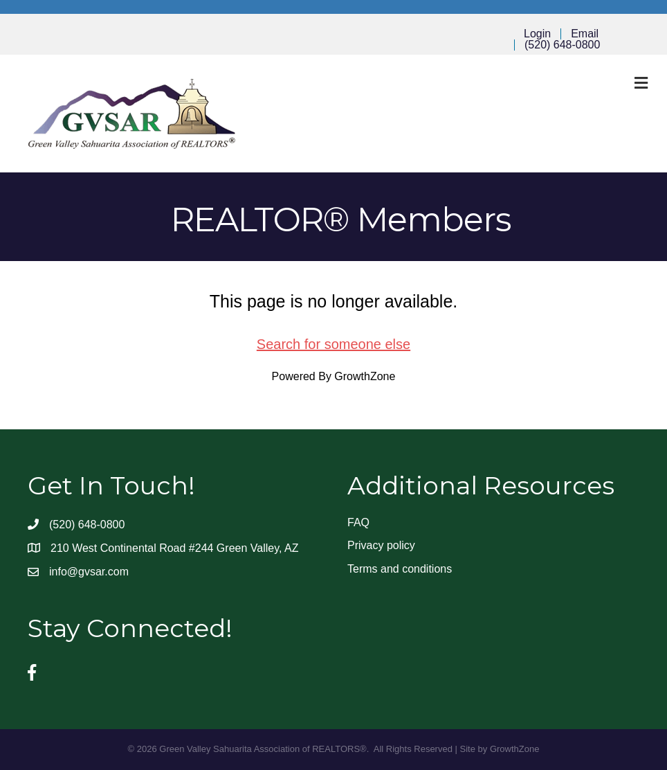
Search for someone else (333, 344)
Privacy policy (381, 545)
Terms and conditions (399, 569)
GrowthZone (364, 376)
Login (537, 33)
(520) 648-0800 (562, 45)
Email (585, 33)
